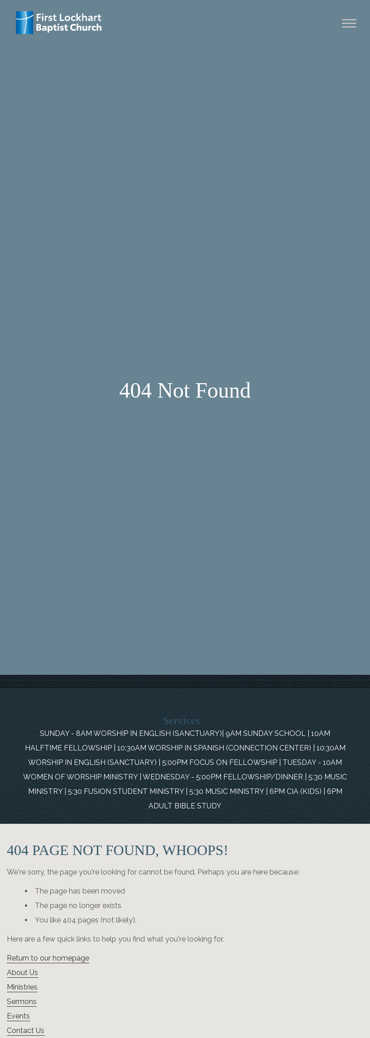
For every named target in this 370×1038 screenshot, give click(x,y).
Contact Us (25, 1030)
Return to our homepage (48, 958)
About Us (22, 972)
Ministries (22, 987)
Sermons (22, 1001)
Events (18, 1016)
